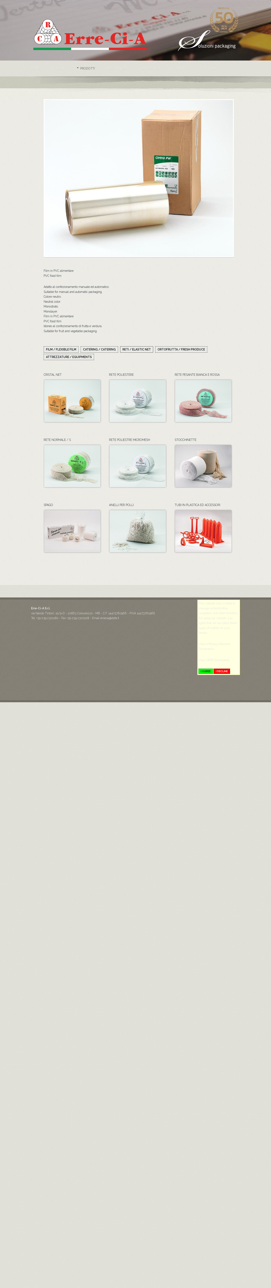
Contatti (180, 68)
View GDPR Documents (213, 677)
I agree (206, 688)
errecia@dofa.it (109, 635)
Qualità (58, 68)
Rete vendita (117, 68)
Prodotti (87, 68)
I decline (222, 688)
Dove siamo (209, 68)
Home (35, 68)
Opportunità (150, 68)
